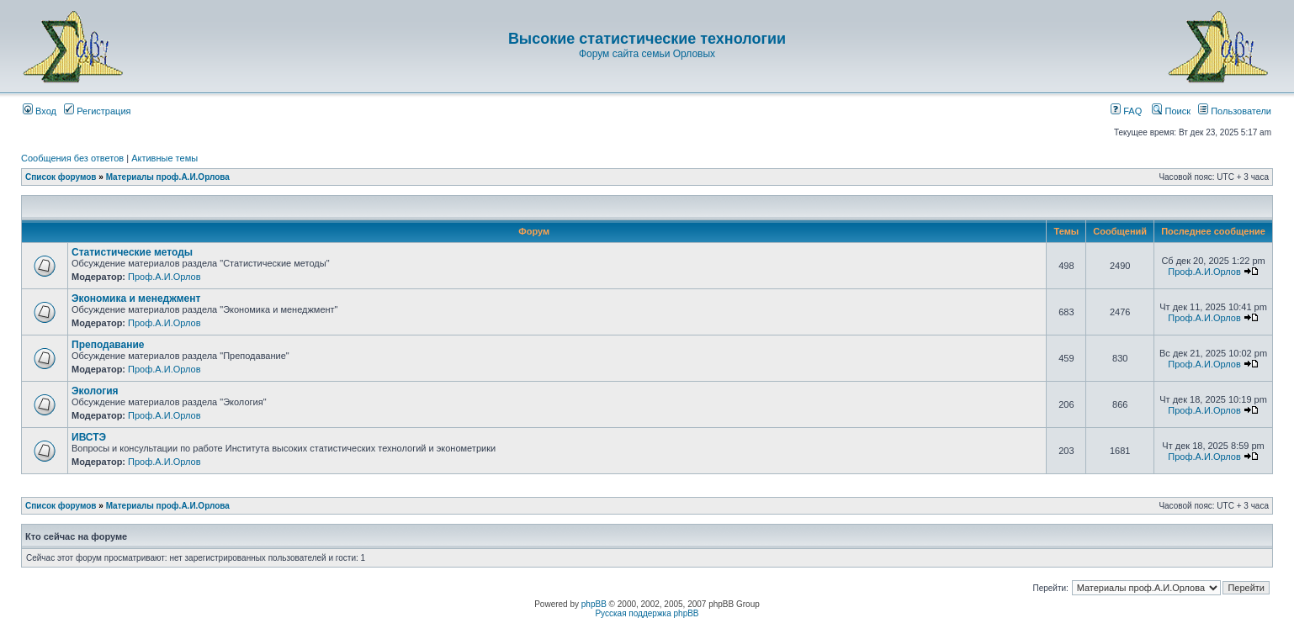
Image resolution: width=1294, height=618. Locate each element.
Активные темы (164, 158)
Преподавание (108, 345)
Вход (39, 111)
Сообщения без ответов (72, 158)
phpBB (594, 604)
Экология (95, 391)
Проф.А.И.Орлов (164, 277)
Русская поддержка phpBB (646, 613)
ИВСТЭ (89, 437)
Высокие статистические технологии (647, 38)
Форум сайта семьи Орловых (647, 54)
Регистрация (97, 111)
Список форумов (61, 177)
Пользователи (1234, 111)
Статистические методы (132, 252)
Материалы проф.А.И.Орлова (168, 177)
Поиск (1171, 111)
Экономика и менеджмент (136, 298)
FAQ (1126, 111)
